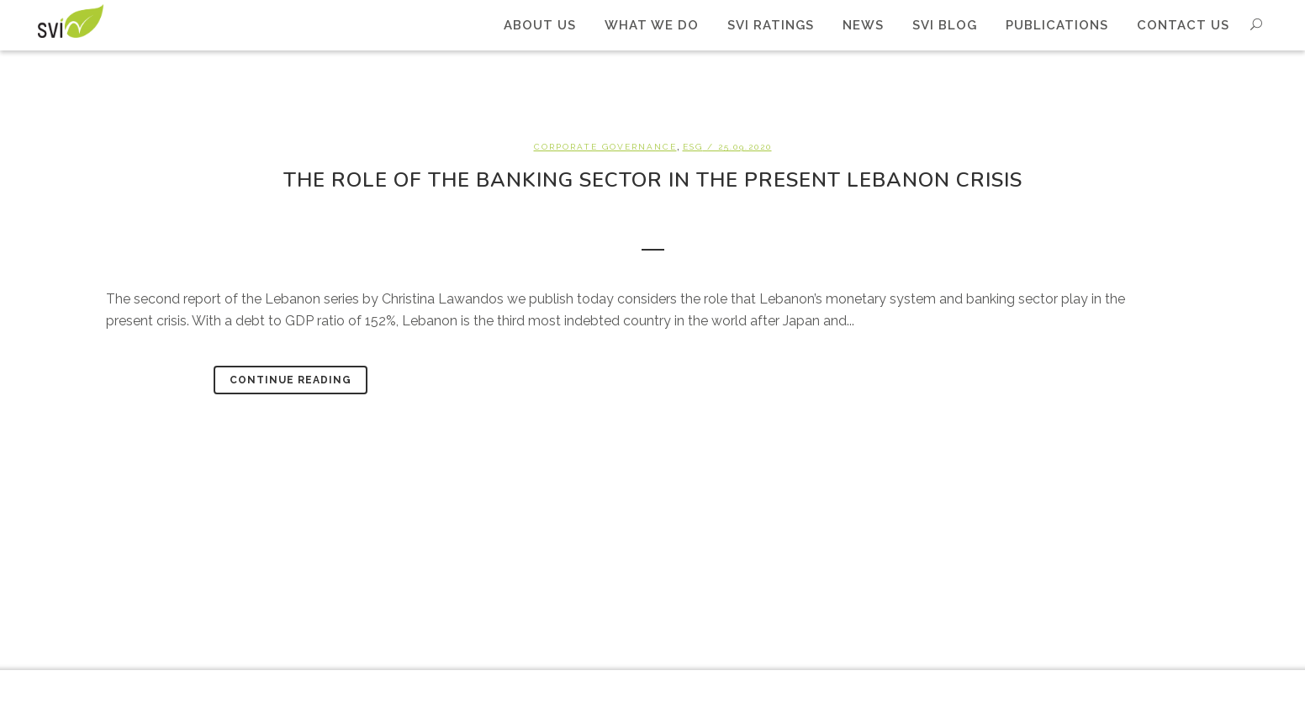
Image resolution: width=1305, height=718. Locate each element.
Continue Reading (290, 380)
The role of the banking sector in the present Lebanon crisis (652, 179)
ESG (693, 146)
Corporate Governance (605, 146)
